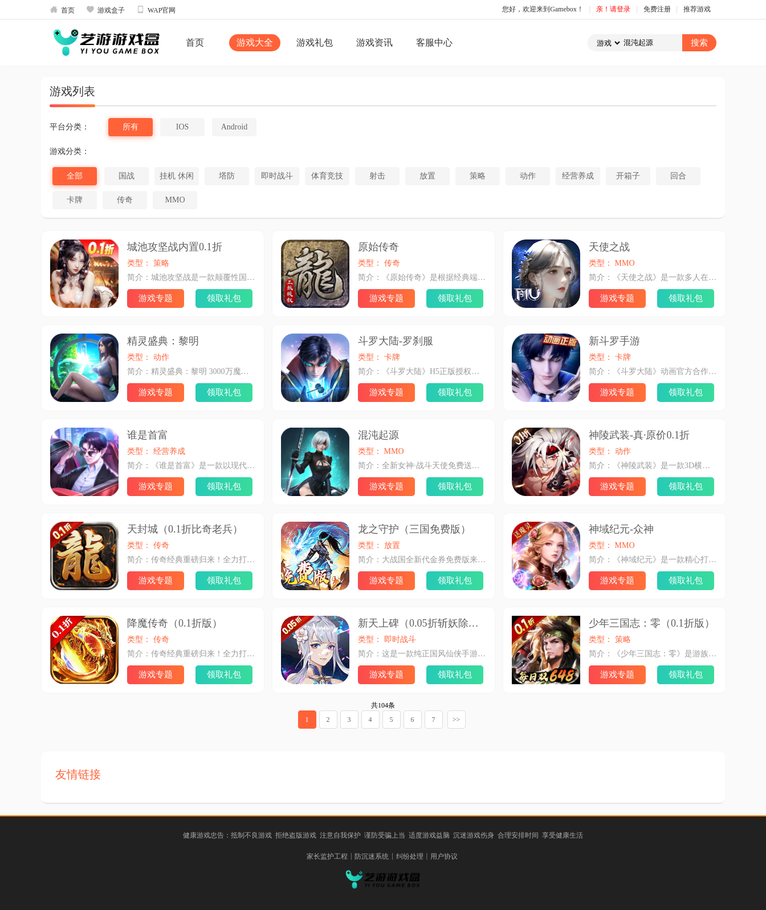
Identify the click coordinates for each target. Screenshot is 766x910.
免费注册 (657, 9)
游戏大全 (255, 42)
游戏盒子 (105, 9)
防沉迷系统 (372, 856)
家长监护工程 (327, 856)
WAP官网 (156, 9)
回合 (678, 176)
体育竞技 (327, 176)
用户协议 (444, 856)
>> (457, 720)
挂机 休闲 (177, 176)
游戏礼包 (314, 42)
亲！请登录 (613, 9)
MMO (175, 200)
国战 (127, 176)
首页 (62, 9)
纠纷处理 (409, 856)
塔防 (227, 176)
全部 (75, 176)
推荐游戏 (697, 9)
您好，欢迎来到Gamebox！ (543, 9)
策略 (478, 176)
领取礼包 (224, 298)
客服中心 (434, 42)
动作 (528, 176)
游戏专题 (155, 298)
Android (234, 127)
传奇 (125, 200)
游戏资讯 (374, 42)
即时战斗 (277, 176)
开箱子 (628, 176)
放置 (427, 176)
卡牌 (75, 200)
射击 (377, 176)
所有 (130, 127)
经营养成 (578, 176)
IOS (182, 127)
